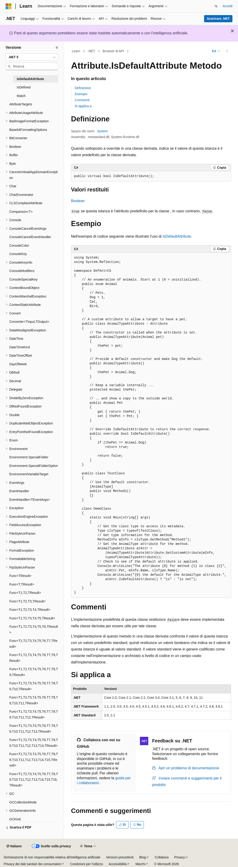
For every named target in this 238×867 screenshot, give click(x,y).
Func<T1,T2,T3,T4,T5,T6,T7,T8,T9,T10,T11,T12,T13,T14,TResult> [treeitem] (33, 742)
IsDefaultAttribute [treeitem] (30, 79)
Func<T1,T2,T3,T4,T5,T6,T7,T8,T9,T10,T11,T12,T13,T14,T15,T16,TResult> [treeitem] (33, 779)
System (102, 131)
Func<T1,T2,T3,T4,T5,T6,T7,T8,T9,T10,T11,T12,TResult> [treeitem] (33, 714)
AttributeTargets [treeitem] (20, 104)
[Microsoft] (9, 6)
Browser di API (113, 51)
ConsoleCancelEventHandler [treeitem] (30, 237)
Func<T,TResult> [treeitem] (21, 584)
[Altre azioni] (227, 51)
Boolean (78, 201)
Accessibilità (117, 864)
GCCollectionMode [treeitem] (23, 802)
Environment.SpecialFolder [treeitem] (28, 457)
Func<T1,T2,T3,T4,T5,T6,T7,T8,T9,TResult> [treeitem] (33, 672)
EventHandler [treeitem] (19, 491)
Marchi (140, 864)
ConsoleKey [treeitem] (18, 254)
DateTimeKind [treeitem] (19, 347)
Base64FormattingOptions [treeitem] (28, 130)
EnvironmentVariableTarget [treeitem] (28, 474)
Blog (142, 857)
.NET (91, 51)
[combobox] (32, 57)
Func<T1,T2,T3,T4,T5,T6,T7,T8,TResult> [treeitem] (33, 658)
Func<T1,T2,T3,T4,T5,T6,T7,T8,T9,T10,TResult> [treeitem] (33, 686)
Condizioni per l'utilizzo (86, 864)
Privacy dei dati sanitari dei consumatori (32, 864)
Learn (76, 51)
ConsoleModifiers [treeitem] (21, 271)
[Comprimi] (57, 47)
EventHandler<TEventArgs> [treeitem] (29, 499)
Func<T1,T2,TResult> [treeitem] (25, 593)
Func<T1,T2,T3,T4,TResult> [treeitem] (29, 609)
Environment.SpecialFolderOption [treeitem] (33, 466)
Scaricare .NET (218, 18)
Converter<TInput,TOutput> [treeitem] (29, 322)
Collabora (162, 857)
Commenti (82, 100)
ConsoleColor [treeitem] (19, 245)
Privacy (179, 857)
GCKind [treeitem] (15, 819)
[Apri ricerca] (216, 6)
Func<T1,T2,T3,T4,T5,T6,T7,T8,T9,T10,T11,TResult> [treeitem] (33, 700)
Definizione (83, 88)
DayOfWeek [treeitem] (18, 364)
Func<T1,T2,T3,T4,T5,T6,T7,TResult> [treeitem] (33, 643)
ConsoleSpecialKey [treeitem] (23, 279)
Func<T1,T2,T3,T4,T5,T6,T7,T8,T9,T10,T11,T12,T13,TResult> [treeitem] (33, 728)
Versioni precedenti (120, 857)
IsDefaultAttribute (176, 236)
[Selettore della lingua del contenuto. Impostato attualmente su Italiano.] (14, 846)
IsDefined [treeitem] (23, 87)
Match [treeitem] (21, 96)
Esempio (81, 94)
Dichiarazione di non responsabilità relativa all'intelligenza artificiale (52, 857)
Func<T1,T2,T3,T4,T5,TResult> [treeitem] (32, 618)
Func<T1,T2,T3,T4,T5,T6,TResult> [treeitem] (33, 629)
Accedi (227, 6)
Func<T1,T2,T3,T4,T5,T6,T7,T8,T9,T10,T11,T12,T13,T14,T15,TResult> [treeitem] (33, 759)
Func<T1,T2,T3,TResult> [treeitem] (27, 601)
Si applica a (83, 106)
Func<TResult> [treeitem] (20, 576)
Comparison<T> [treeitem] (21, 212)
